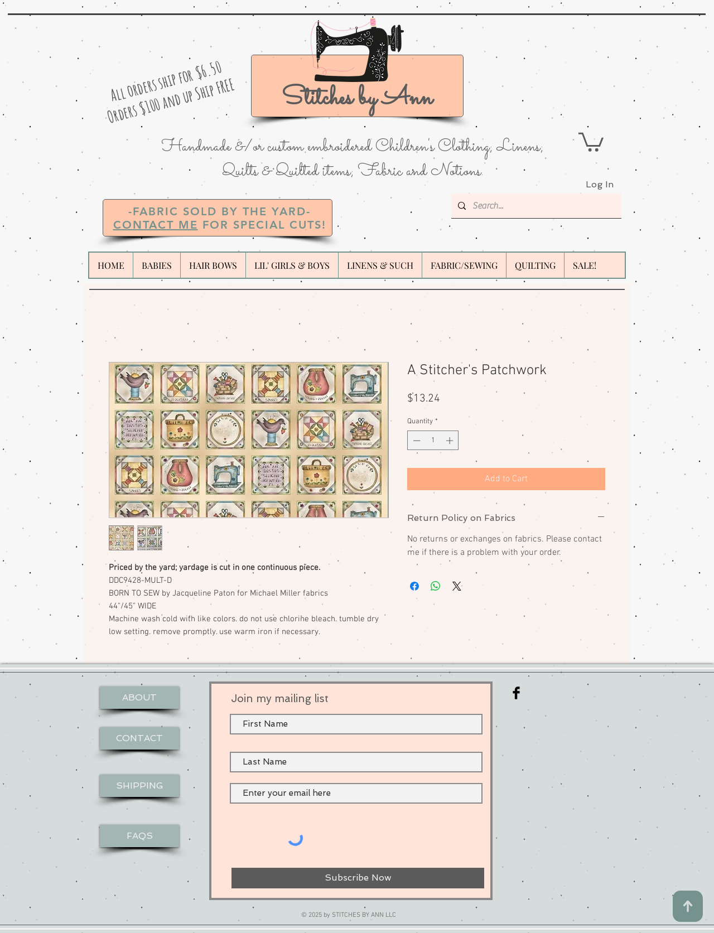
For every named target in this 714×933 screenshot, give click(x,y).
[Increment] (450, 440)
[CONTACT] (139, 738)
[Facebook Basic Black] (516, 693)
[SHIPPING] (139, 786)
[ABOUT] (139, 698)
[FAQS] (139, 836)
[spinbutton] (433, 440)
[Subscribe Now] (357, 878)
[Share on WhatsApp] (435, 586)
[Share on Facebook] (414, 586)
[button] (591, 141)
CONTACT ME (155, 224)
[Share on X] (457, 586)
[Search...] (535, 206)
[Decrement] (415, 440)
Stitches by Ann (357, 98)
